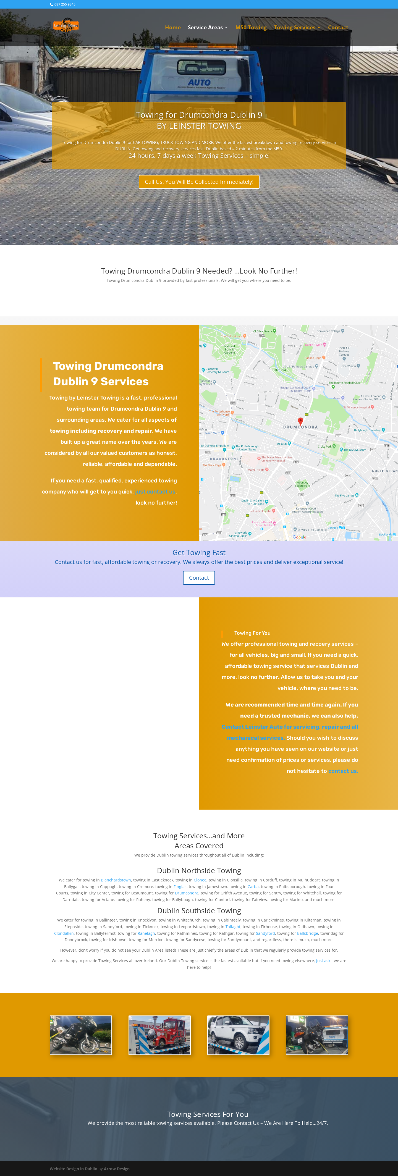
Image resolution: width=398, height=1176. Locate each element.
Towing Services (294, 28)
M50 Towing (251, 28)
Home (173, 28)
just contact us (155, 491)
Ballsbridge (307, 933)
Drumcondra (186, 893)
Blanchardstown (116, 880)
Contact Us (245, 1123)
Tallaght (233, 926)
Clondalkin (64, 933)
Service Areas (205, 28)
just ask (323, 960)
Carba (253, 886)
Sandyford (265, 933)
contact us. (343, 771)
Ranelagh (146, 933)
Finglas (180, 886)
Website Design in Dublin (73, 1168)
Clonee (200, 880)
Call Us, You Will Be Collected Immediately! (199, 181)
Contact (338, 28)
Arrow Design (117, 1168)
